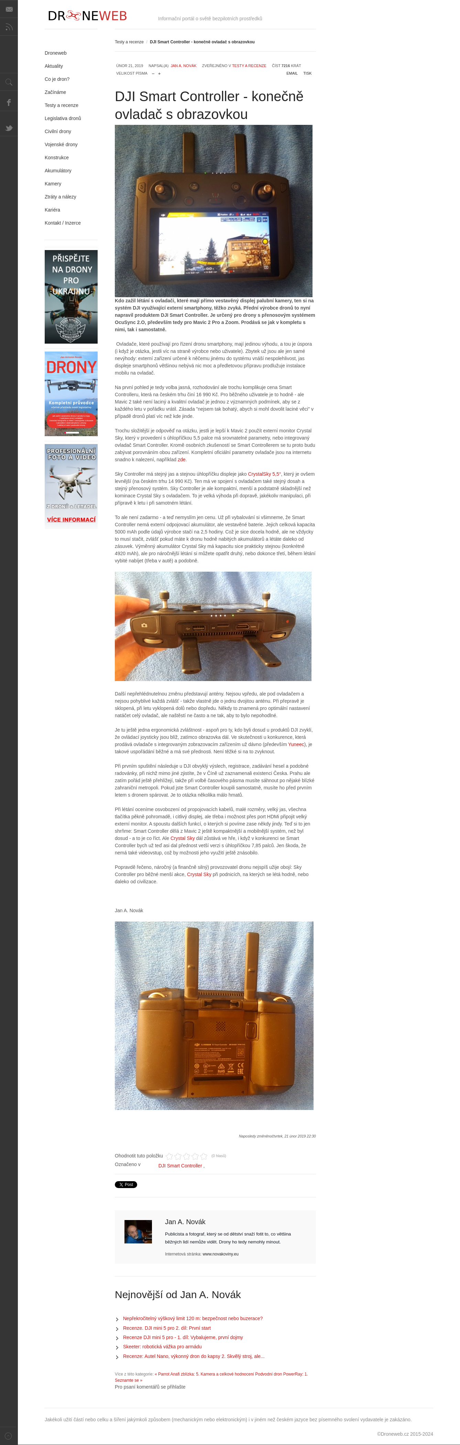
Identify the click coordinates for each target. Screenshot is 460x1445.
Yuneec (296, 744)
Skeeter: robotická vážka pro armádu (162, 1346)
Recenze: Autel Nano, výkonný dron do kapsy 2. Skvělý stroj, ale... (194, 1356)
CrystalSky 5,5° (264, 474)
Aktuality (54, 66)
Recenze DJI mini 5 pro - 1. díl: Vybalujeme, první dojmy (183, 1337)
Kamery (53, 183)
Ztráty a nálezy (60, 197)
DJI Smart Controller (180, 1165)
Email (292, 73)
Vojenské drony (61, 144)
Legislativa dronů (63, 118)
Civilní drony (58, 131)
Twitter (9, 127)
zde (180, 459)
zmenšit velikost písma (153, 72)
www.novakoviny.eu (220, 1254)
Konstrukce (57, 157)
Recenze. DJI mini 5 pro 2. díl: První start (167, 1328)
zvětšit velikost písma (159, 72)
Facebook (9, 102)
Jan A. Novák (183, 66)
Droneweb (56, 53)
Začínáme (55, 92)
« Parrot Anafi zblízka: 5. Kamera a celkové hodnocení (204, 1374)
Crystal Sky (183, 838)
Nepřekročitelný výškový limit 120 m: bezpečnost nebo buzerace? (193, 1318)
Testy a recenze (129, 42)
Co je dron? (57, 79)
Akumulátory (58, 170)
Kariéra (52, 210)
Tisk (307, 73)
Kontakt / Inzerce (63, 223)
